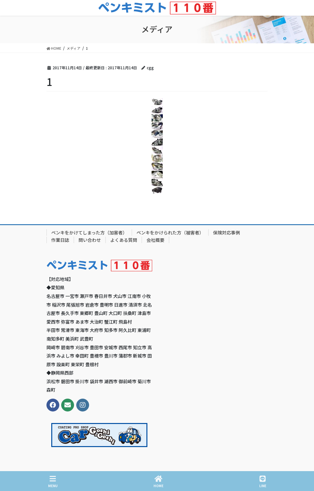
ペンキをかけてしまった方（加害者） (89, 232)
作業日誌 (60, 240)
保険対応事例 (226, 232)
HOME (158, 481)
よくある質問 (123, 240)
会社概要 (155, 240)
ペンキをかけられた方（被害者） (170, 232)
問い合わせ (89, 240)
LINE (262, 481)
